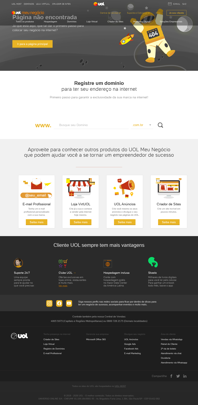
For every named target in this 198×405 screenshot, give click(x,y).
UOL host (17, 4)
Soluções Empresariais (171, 21)
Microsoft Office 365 (96, 339)
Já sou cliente (176, 12)
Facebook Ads (131, 348)
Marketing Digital (141, 21)
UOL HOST (120, 386)
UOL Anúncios (131, 339)
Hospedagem (50, 21)
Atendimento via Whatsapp (174, 362)
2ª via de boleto (168, 348)
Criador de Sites (61, 4)
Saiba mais (36, 222)
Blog (158, 12)
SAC (184, 4)
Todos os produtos (25, 21)
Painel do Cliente (169, 344)
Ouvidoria (165, 358)
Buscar (160, 125)
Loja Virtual (43, 4)
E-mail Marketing (132, 353)
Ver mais (63, 285)
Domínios (29, 4)
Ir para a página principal (32, 44)
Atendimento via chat (171, 353)
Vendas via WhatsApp (171, 339)
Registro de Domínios (54, 348)
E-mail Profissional (52, 353)
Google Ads (130, 344)
